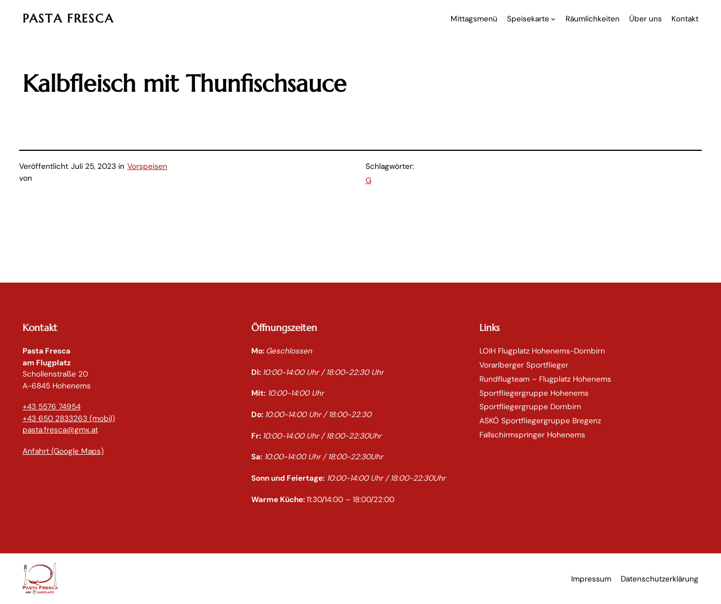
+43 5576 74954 (52, 406)
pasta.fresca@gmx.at (60, 429)
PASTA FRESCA (68, 18)
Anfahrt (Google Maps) (63, 451)
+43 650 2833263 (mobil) (69, 418)
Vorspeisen (147, 166)
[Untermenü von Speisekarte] (553, 18)
